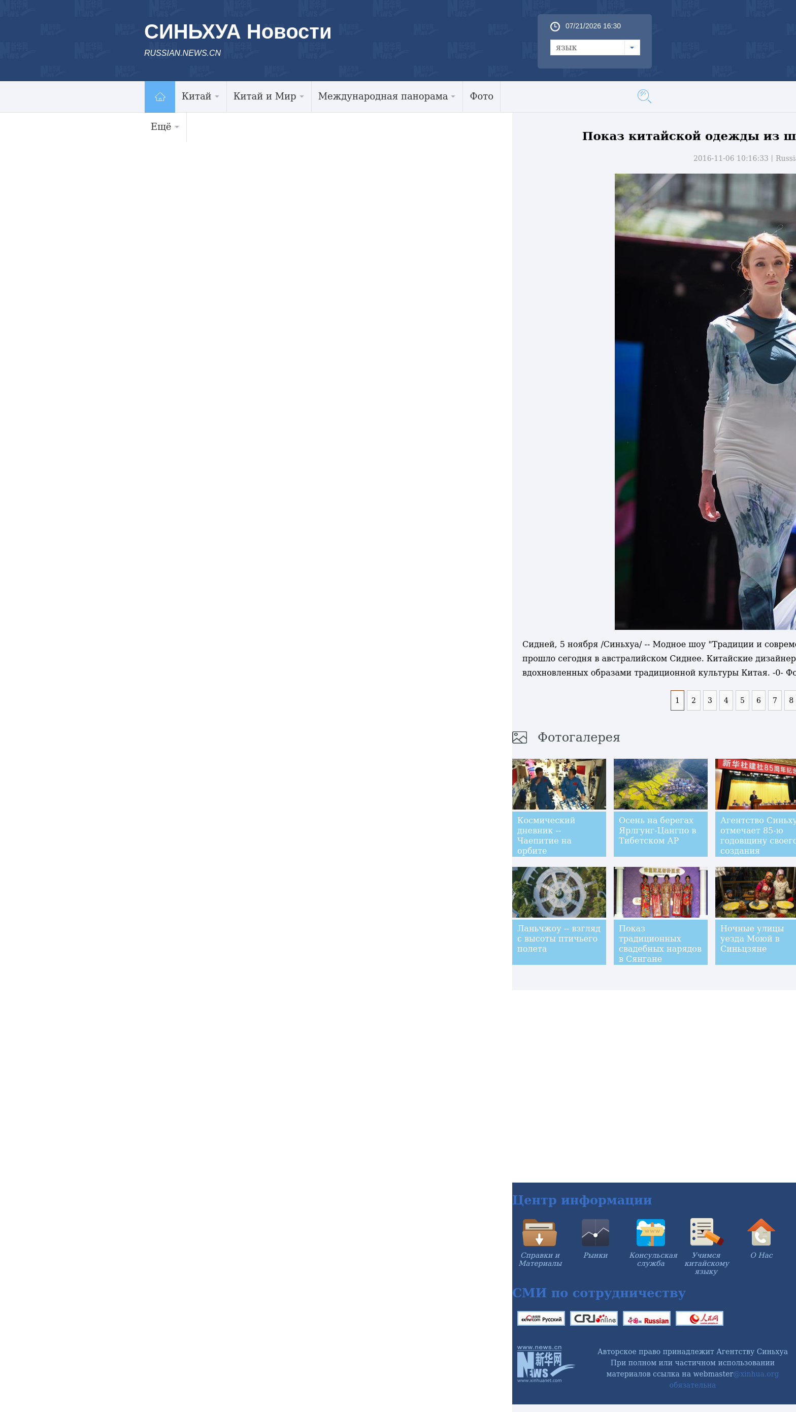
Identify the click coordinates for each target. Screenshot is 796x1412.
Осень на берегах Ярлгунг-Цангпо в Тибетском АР (657, 831)
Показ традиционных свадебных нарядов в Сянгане (660, 944)
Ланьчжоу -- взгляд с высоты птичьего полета (559, 939)
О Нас (761, 1255)
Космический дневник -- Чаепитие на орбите (546, 836)
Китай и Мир (269, 96)
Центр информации (582, 1200)
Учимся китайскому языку (706, 1263)
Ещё (165, 126)
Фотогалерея (579, 737)
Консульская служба (653, 1259)
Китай (201, 96)
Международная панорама (387, 96)
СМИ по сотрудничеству (599, 1293)
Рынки (595, 1255)
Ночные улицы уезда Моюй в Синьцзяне (752, 939)
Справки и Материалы (539, 1259)
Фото (481, 96)
